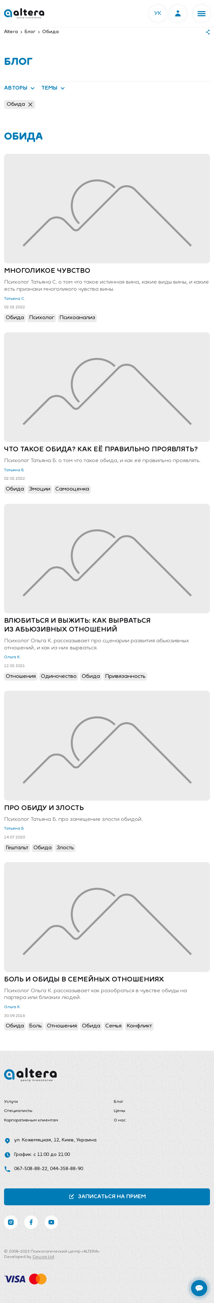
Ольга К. (12, 657)
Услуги (11, 1102)
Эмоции (39, 489)
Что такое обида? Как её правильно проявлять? (101, 449)
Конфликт (139, 1026)
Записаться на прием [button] (107, 1196)
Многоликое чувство (47, 271)
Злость (65, 848)
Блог (118, 1102)
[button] (201, 13)
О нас (120, 1120)
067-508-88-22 (30, 1168)
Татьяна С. (14, 299)
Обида (19, 104)
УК (157, 13)
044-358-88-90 (66, 1168)
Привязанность (125, 676)
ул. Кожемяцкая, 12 (36, 1140)
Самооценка (72, 489)
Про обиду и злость (44, 808)
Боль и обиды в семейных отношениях (84, 979)
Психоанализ (77, 318)
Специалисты (18, 1111)
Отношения (21, 676)
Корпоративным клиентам (31, 1120)
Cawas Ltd (43, 1257)
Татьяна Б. (14, 470)
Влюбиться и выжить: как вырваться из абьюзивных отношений (77, 625)
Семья (113, 1026)
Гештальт (17, 848)
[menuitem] (52, 1102)
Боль (35, 1026)
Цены (119, 1111)
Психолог (41, 318)
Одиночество (59, 676)
